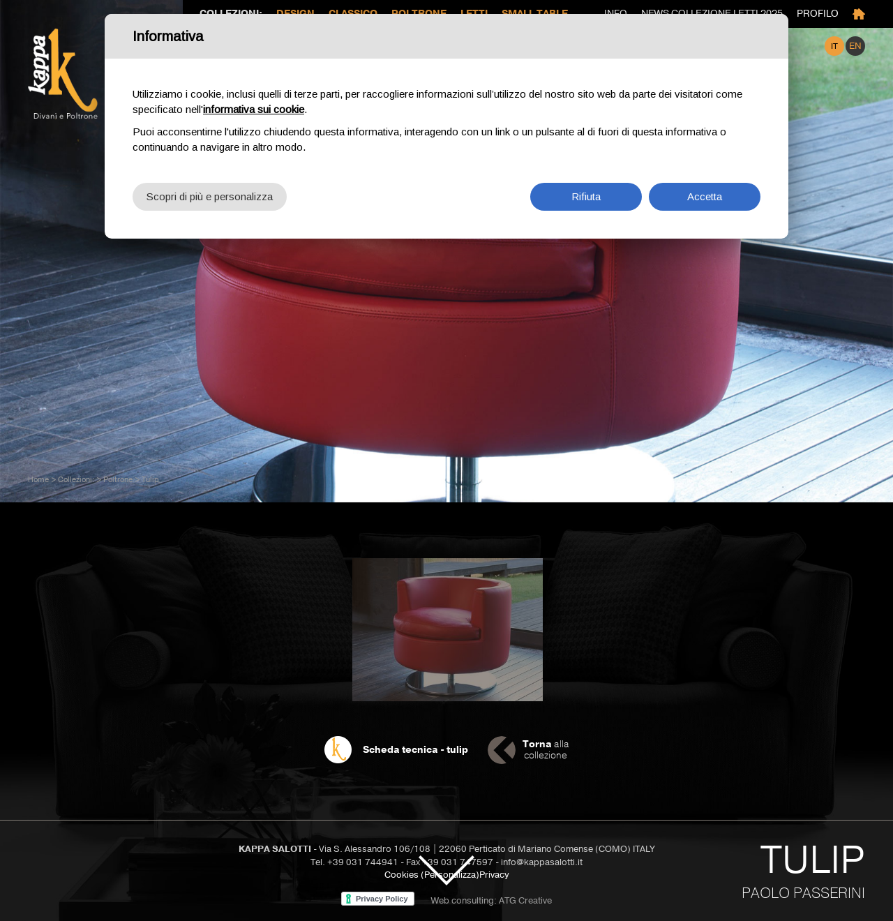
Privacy (494, 875)
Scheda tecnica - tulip (415, 749)
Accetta (704, 194)
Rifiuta (586, 194)
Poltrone (118, 479)
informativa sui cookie (253, 107)
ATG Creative (525, 900)
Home (38, 479)
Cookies (401, 875)
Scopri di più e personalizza (210, 194)
